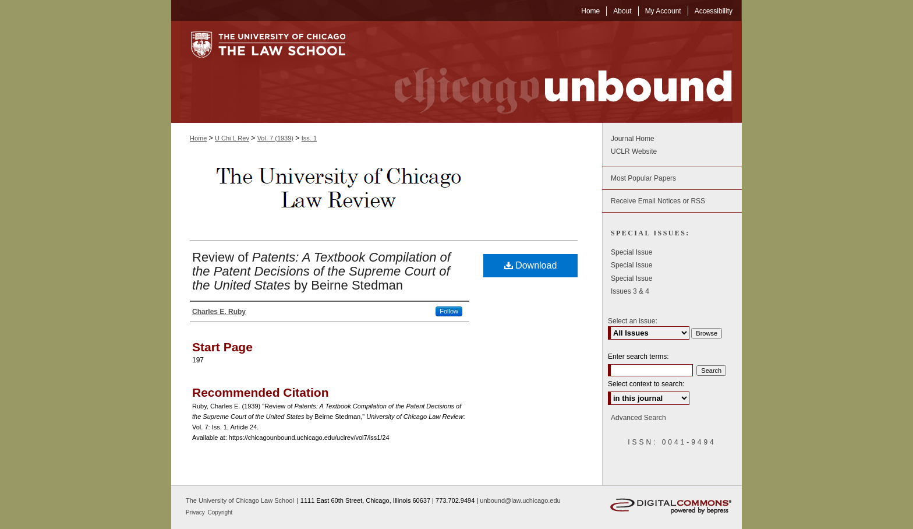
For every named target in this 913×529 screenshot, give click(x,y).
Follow (449, 311)
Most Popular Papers (643, 178)
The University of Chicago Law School (240, 500)
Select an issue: (632, 321)
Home (198, 138)
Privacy (196, 512)
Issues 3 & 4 (630, 291)
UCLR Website (634, 151)
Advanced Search (638, 418)
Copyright (220, 512)
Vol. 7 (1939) (275, 138)
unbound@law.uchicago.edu (520, 500)
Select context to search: (646, 384)
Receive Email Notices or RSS (658, 201)
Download (530, 265)
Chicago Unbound (552, 72)
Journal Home (632, 139)
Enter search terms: (638, 356)
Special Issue (631, 252)
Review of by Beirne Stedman (321, 271)
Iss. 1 (309, 138)
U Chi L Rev (232, 138)
